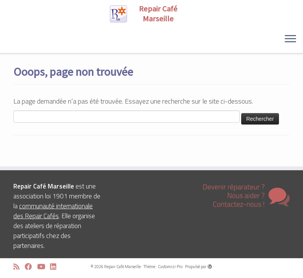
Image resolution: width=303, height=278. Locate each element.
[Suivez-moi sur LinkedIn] (55, 267)
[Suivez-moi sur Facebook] (31, 267)
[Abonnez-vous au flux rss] (19, 267)
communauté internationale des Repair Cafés (53, 211)
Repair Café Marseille (122, 267)
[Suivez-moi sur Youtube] (43, 267)
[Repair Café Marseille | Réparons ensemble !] (151, 14)
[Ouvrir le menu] (290, 39)
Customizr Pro (170, 267)
